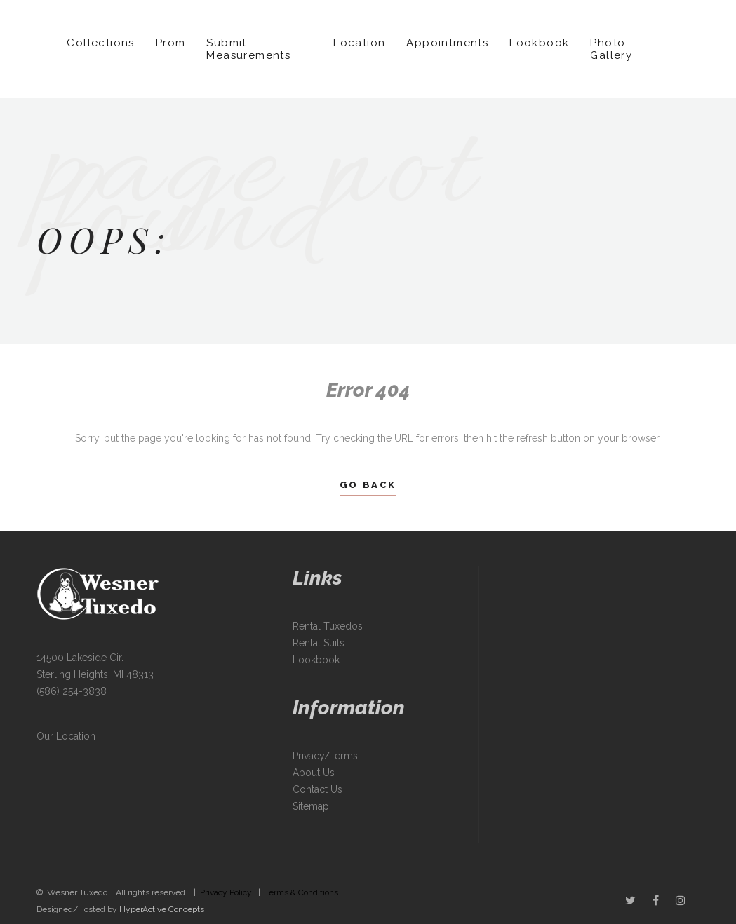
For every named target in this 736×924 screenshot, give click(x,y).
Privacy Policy (226, 892)
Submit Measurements (248, 49)
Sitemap (311, 806)
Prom (171, 42)
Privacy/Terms (325, 755)
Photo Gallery (611, 49)
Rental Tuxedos (328, 626)
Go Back (368, 485)
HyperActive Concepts (161, 909)
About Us (314, 772)
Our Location (65, 736)
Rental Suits (318, 642)
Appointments (447, 42)
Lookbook (539, 42)
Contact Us (317, 789)
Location (359, 42)
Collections (100, 42)
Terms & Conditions (301, 892)
